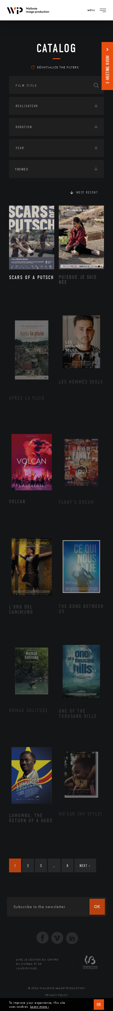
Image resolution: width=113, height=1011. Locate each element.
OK (99, 1004)
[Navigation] (103, 10)
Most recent (87, 192)
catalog (56, 48)
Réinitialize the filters (55, 67)
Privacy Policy (56, 995)
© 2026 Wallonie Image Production (56, 988)
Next (85, 865)
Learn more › (39, 1007)
